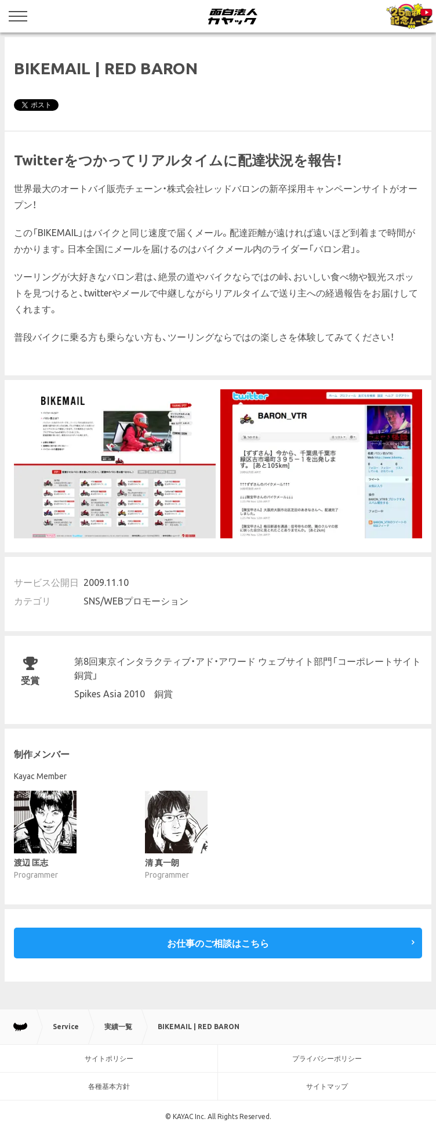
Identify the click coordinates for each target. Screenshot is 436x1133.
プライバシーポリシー (327, 1058)
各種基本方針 (109, 1086)
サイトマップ (327, 1086)
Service (66, 1026)
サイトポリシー (109, 1058)
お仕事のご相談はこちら (218, 943)
